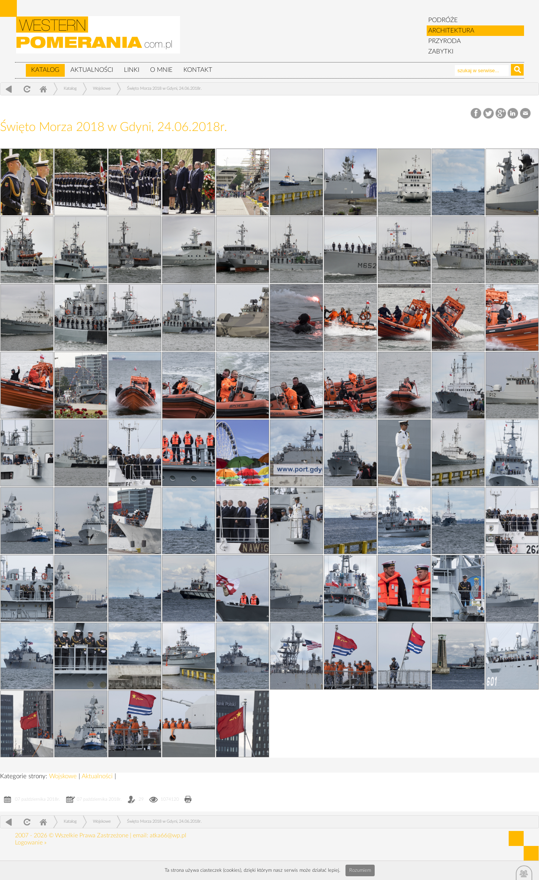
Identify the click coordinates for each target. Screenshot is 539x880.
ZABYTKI (440, 51)
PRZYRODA (444, 41)
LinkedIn (513, 113)
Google (501, 113)
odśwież (26, 89)
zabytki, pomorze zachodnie (98, 38)
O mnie (161, 70)
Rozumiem (360, 870)
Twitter (488, 113)
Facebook (476, 113)
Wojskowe (102, 88)
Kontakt (197, 70)
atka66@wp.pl (168, 835)
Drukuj (188, 800)
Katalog (45, 70)
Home (43, 89)
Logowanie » (30, 843)
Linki (131, 70)
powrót (8, 89)
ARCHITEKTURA (451, 30)
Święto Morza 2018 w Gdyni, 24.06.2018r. (164, 88)
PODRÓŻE (443, 20)
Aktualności (91, 70)
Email (526, 113)
